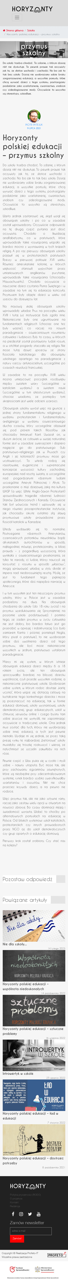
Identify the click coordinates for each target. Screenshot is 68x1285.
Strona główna (13, 30)
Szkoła (31, 30)
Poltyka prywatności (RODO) (25, 1195)
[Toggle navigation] (17, 17)
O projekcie (16, 1199)
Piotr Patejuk (34, 124)
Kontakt (14, 1202)
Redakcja (15, 1206)
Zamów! (17, 1238)
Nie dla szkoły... (15, 944)
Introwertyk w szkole (18, 1073)
